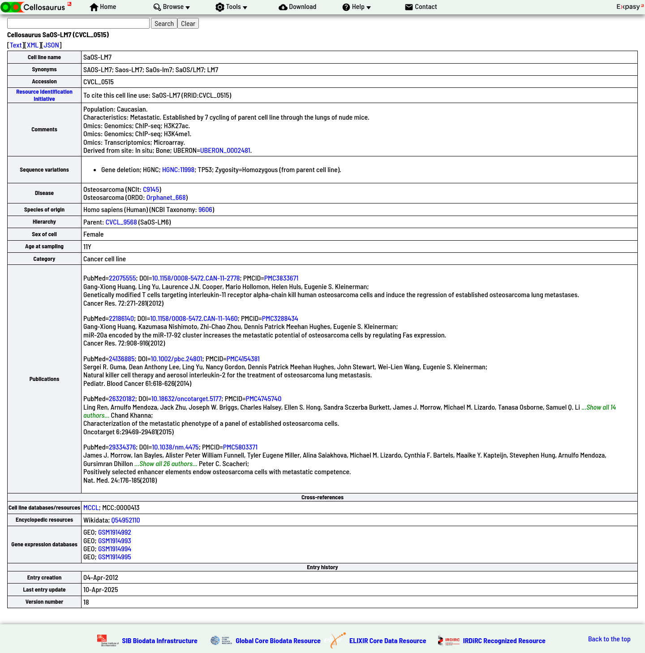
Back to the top (609, 639)
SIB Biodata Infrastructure (160, 640)
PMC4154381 (243, 358)
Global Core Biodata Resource (278, 640)
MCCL (91, 507)
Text (16, 44)
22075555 (122, 277)
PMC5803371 (240, 446)
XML (33, 44)
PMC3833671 (281, 277)
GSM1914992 (114, 532)
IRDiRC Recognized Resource (504, 640)
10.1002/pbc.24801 (176, 358)
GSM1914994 (115, 548)
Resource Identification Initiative (44, 95)
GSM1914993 (114, 540)
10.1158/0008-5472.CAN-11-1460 (193, 318)
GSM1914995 (114, 556)
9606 (205, 209)
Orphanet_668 (166, 197)
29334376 (122, 446)
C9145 (151, 189)
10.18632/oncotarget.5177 (186, 398)
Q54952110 (126, 519)
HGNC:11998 (178, 169)
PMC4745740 (264, 398)
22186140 (121, 318)
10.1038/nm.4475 (175, 446)
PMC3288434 (280, 318)
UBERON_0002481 (225, 150)
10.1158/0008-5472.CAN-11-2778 (196, 277)
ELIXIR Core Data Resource (387, 640)
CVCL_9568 (121, 221)
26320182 (122, 398)
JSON (51, 44)
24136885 (122, 358)
